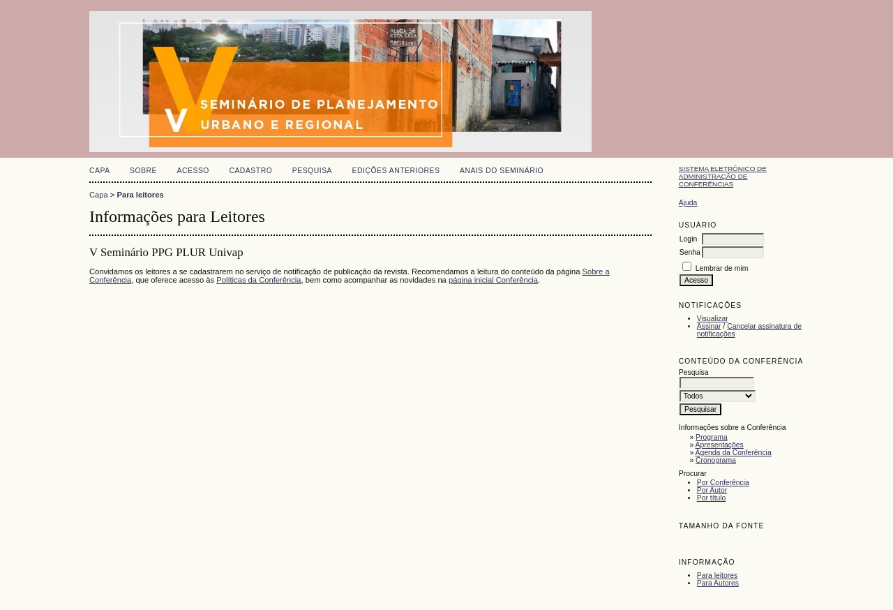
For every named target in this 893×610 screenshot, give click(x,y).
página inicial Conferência (493, 280)
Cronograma (716, 460)
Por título (711, 498)
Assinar (709, 326)
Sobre (143, 170)
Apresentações (720, 445)
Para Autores (718, 583)
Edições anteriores (396, 170)
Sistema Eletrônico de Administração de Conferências (723, 176)
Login (688, 239)
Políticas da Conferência (258, 280)
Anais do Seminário (501, 170)
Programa (712, 437)
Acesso (193, 170)
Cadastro (250, 170)
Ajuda (688, 203)
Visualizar (712, 318)
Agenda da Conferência (734, 452)
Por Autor (712, 490)
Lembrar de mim (722, 268)
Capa (99, 170)
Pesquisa (312, 170)
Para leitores (717, 575)
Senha (690, 252)
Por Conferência (723, 482)
